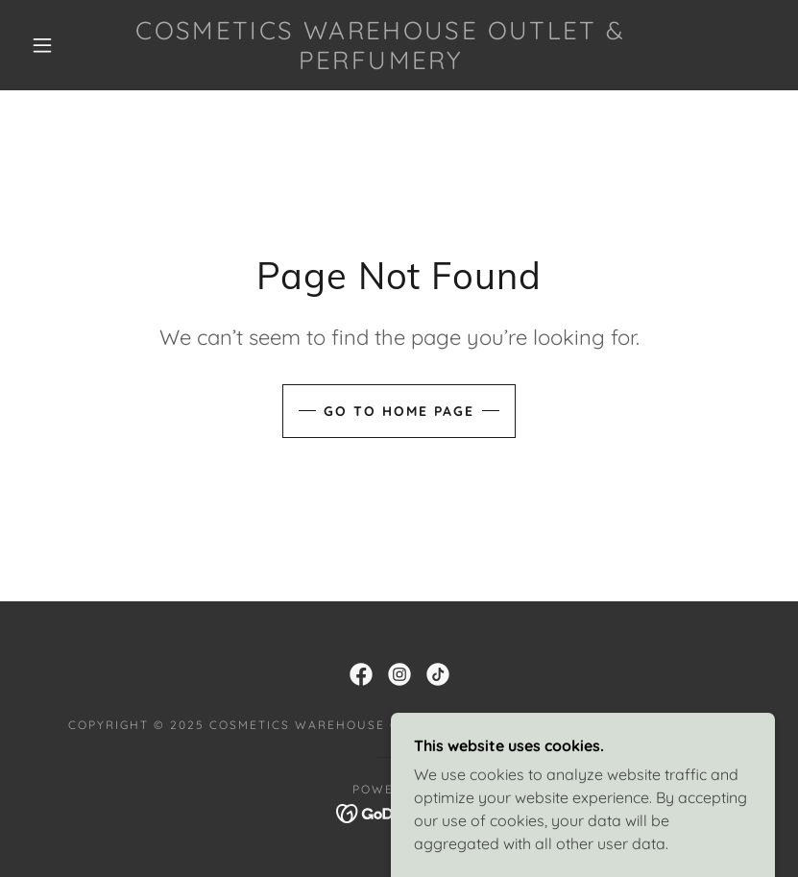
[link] (381, 63)
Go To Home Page (399, 411)
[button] (42, 45)
